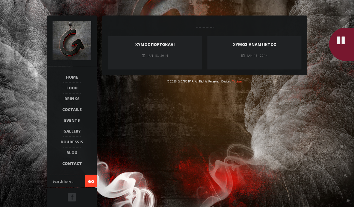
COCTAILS (72, 109)
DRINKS (72, 98)
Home (72, 77)
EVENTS (72, 120)
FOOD (71, 87)
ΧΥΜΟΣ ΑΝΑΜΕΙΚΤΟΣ (254, 44)
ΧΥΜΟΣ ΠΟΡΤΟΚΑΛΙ (155, 44)
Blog (71, 152)
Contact (72, 163)
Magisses (237, 81)
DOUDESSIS (72, 141)
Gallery (72, 131)
